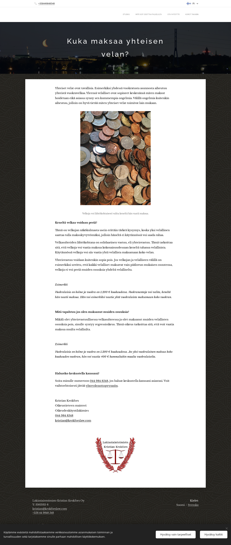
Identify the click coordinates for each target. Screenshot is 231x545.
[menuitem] (182, 14)
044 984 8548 (99, 380)
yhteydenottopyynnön (102, 386)
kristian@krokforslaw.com (73, 420)
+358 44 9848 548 (43, 512)
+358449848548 (46, 3)
